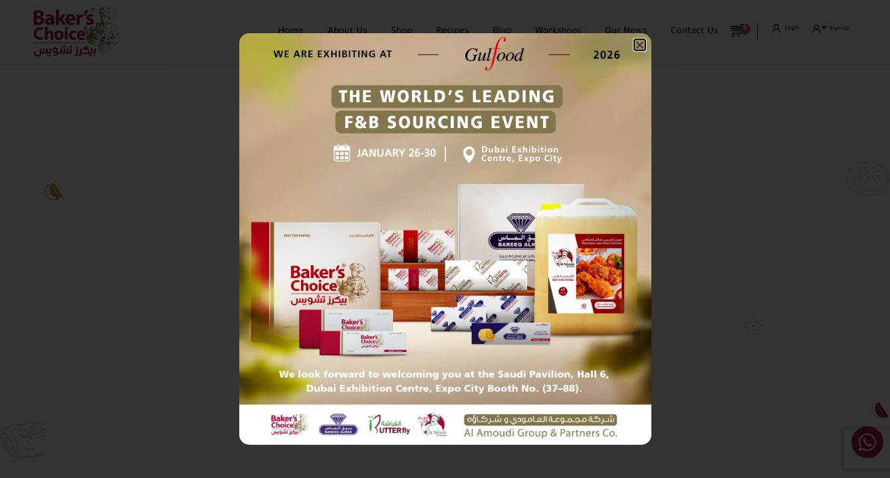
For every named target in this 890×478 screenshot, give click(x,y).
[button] (640, 45)
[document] (445, 239)
